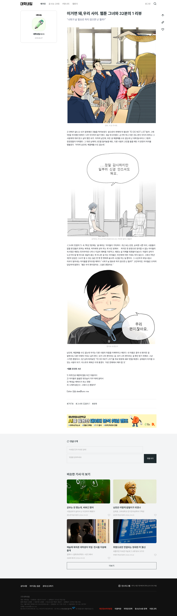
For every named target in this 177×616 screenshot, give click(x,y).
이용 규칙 (153, 609)
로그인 (147, 4)
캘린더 (75, 4)
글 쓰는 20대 (54, 4)
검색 (154, 3)
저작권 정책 (128, 609)
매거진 (43, 4)
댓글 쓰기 (150, 458)
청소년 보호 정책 (141, 609)
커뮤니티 (65, 4)
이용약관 (118, 609)
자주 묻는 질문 (35, 586)
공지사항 (24, 586)
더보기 (111, 565)
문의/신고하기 (48, 586)
